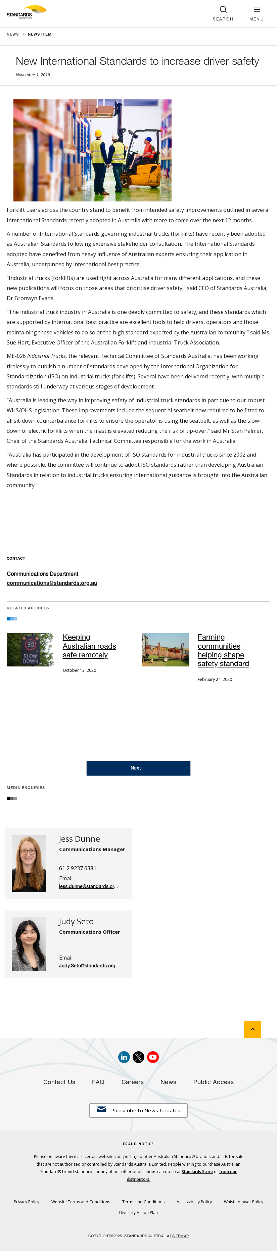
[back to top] (252, 1029)
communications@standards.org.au (52, 584)
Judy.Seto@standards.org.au (90, 966)
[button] (256, 13)
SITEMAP (180, 1236)
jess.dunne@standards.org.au (91, 886)
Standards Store (197, 1171)
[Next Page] (138, 768)
